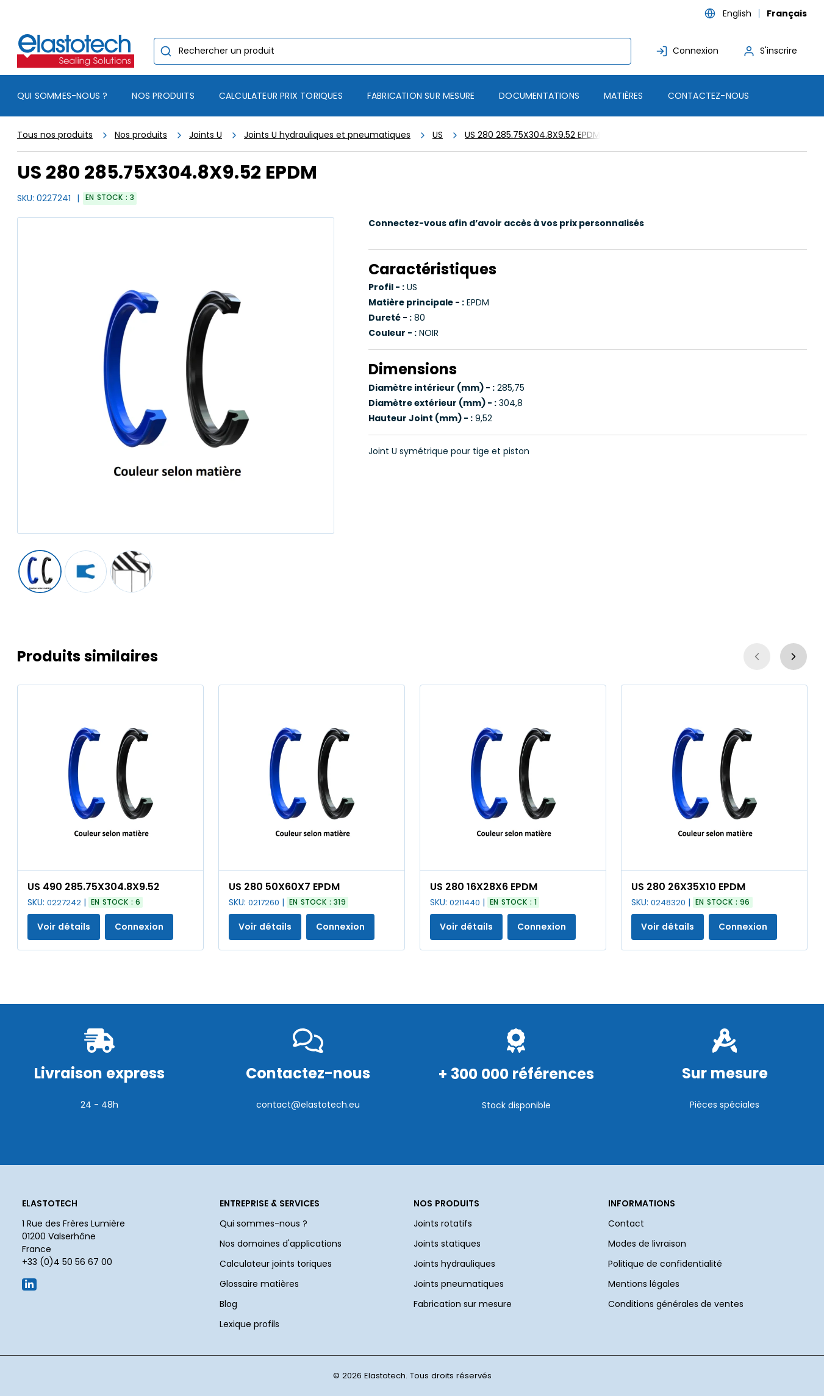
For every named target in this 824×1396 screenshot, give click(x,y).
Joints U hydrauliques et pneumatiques (327, 135)
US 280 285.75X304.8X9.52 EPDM (532, 135)
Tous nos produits (55, 135)
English (737, 13)
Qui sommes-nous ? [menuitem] (62, 96)
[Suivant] (793, 656)
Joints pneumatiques (459, 1284)
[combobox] (392, 51)
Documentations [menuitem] (539, 96)
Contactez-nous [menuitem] (709, 96)
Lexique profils (249, 1324)
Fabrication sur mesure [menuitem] (421, 96)
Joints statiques (447, 1244)
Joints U (205, 135)
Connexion (139, 927)
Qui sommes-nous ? (263, 1223)
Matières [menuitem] (623, 96)
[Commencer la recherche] (166, 51)
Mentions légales (643, 1284)
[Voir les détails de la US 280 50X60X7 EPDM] (311, 777)
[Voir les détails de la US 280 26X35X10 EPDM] (714, 777)
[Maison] (78, 51)
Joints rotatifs (443, 1223)
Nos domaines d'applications (281, 1244)
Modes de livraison (647, 1244)
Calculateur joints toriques (276, 1264)
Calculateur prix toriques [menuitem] (281, 96)
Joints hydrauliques (454, 1264)
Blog (228, 1304)
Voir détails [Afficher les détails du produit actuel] (63, 927)
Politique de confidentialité (665, 1264)
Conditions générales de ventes (675, 1304)
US (437, 135)
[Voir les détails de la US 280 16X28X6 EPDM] (513, 777)
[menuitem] (163, 95)
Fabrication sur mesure (463, 1304)
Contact (626, 1223)
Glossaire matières (259, 1284)
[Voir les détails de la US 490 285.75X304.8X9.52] (110, 777)
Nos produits (141, 135)
